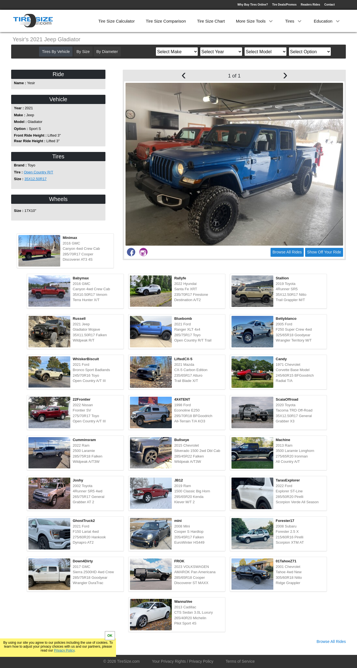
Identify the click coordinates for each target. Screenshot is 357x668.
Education (327, 21)
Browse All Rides (287, 252)
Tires (294, 21)
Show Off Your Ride (324, 252)
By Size (83, 51)
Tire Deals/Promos (284, 4)
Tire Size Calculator (116, 21)
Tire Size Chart (211, 21)
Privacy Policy (64, 650)
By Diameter (107, 51)
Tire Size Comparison (166, 21)
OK (109, 636)
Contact (329, 4)
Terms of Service (240, 661)
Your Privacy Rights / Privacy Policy (182, 661)
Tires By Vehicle (56, 51)
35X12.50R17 (36, 179)
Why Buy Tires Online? (252, 4)
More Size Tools (255, 21)
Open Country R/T (38, 172)
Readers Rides (310, 4)
